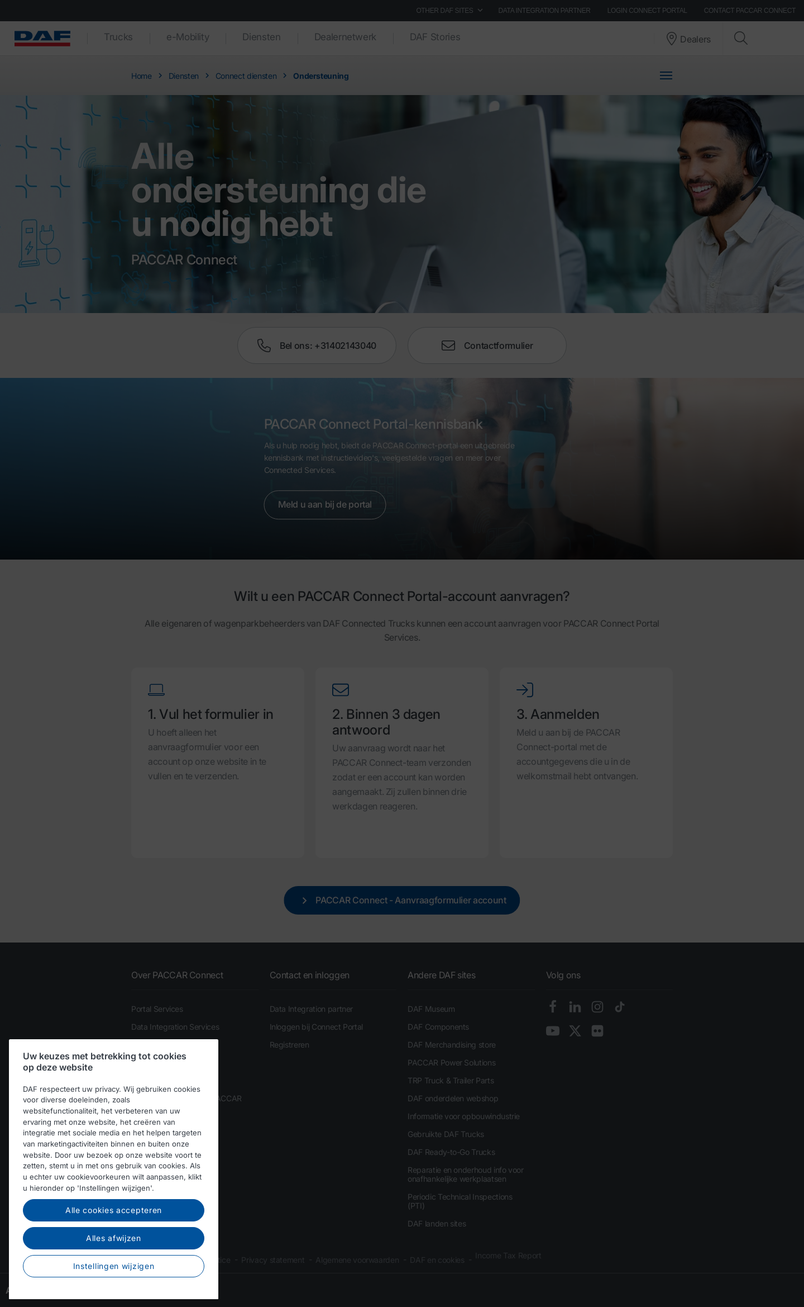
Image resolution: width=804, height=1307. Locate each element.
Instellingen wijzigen (114, 1289)
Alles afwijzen (113, 1262)
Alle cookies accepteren (113, 1234)
